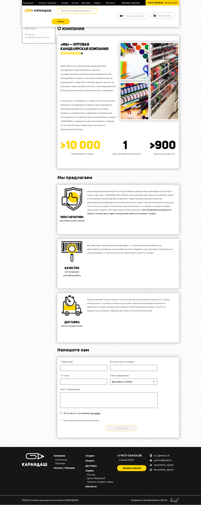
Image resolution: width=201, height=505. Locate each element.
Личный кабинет (134, 16)
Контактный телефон (122, 361)
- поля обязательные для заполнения (79, 420)
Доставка (86, 3)
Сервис (98, 3)
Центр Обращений (96, 478)
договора (95, 413)
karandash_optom (164, 465)
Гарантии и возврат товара (100, 482)
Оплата (75, 3)
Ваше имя (66, 361)
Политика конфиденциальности (37, 36)
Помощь (91, 475)
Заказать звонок (130, 2)
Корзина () (164, 16)
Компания (29, 3)
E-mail (64, 375)
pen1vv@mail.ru (163, 460)
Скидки (64, 3)
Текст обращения (70, 389)
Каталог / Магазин (48, 3)
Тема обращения (119, 375)
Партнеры (30, 28)
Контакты (110, 3)
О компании (61, 460)
